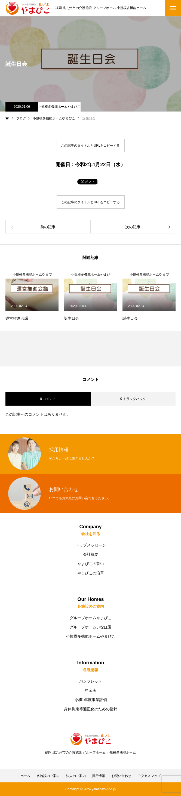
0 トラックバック (133, 399)
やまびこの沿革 (90, 573)
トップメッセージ (90, 545)
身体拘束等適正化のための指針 (90, 709)
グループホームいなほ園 (91, 627)
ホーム (25, 776)
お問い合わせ (121, 776)
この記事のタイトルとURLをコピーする (90, 145)
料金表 (90, 690)
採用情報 (98, 776)
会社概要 (90, 554)
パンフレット (90, 681)
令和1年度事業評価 (90, 700)
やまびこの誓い (90, 564)
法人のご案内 (76, 776)
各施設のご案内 (48, 776)
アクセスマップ (149, 776)
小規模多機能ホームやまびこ (59, 107)
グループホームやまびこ (91, 618)
